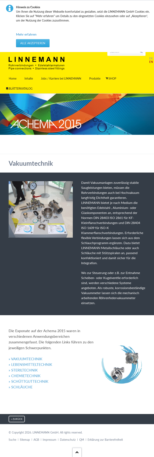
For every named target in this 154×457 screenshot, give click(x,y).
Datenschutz (68, 439)
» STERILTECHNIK (23, 334)
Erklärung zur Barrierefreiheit (105, 439)
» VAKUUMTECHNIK (25, 322)
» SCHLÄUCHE (20, 351)
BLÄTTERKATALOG (20, 88)
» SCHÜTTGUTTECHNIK (28, 345)
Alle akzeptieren (32, 43)
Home (12, 78)
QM (81, 439)
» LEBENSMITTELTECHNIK (30, 328)
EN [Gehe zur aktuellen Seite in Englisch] (151, 61)
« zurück (16, 418)
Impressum (49, 439)
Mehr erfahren (26, 34)
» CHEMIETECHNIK (25, 339)
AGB (36, 439)
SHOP (112, 78)
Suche (12, 439)
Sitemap (25, 439)
